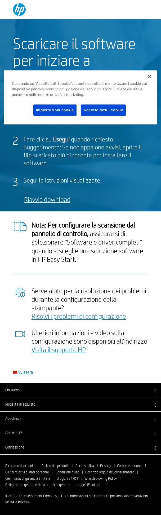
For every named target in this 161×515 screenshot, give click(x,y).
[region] (80, 97)
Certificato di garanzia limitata (28, 478)
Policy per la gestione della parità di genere (37, 484)
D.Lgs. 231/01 (67, 478)
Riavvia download (47, 199)
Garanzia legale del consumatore (109, 472)
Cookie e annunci (129, 465)
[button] (80, 390)
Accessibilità (84, 465)
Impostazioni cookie (55, 110)
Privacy (105, 465)
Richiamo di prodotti (20, 465)
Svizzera (25, 372)
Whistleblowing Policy (100, 478)
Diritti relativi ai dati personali (27, 472)
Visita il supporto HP (59, 349)
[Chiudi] (149, 76)
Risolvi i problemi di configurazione (79, 316)
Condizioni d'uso (67, 472)
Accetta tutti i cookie (103, 110)
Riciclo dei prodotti (55, 465)
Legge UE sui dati (88, 484)
